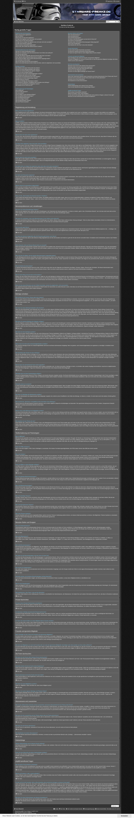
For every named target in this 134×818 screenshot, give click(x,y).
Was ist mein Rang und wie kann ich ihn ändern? (27, 61)
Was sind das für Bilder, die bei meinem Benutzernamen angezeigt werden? (33, 58)
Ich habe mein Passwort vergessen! (24, 43)
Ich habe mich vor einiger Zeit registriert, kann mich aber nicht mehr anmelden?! (34, 42)
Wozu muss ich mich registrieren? (23, 34)
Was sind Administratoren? (74, 34)
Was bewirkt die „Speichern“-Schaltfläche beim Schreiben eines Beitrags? (32, 82)
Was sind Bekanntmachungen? (23, 97)
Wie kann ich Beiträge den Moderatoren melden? (27, 81)
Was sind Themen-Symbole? (22, 101)
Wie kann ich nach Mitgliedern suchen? (77, 70)
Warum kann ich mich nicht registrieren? (25, 37)
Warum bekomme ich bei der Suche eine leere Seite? (80, 68)
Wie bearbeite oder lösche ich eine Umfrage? (26, 75)
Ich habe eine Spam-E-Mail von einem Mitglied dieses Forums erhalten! (84, 52)
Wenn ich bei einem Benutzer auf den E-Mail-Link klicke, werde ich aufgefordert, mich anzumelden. (38, 63)
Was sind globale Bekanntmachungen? (24, 96)
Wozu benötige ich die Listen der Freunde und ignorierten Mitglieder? (84, 57)
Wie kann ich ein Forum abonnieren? (76, 79)
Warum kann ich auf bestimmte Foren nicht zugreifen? (28, 76)
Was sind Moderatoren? (73, 36)
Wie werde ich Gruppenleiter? (75, 40)
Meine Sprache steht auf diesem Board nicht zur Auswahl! (29, 57)
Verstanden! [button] (124, 816)
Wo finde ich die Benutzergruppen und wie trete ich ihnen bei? (82, 39)
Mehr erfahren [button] (62, 816)
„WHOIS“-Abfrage (25, 785)
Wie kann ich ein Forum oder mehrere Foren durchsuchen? (81, 65)
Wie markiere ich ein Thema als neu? (24, 85)
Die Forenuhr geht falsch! (21, 54)
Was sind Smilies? (20, 93)
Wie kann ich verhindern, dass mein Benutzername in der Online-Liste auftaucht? (34, 52)
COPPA (98, 145)
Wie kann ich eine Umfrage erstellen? (24, 72)
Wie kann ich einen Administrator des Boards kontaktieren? (81, 96)
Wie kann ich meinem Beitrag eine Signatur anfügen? (28, 70)
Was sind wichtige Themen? (22, 99)
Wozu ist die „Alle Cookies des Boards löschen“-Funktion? (29, 46)
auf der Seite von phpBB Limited (65, 767)
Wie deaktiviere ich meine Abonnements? (77, 80)
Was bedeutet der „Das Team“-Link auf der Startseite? (80, 45)
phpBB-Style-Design (32, 813)
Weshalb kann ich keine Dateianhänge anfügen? (27, 78)
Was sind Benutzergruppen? (74, 37)
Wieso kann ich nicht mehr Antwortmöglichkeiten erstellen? (29, 73)
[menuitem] (24, 1)
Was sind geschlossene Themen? (23, 100)
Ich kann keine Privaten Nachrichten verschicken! (79, 50)
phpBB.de (18, 249)
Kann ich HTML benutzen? (22, 91)
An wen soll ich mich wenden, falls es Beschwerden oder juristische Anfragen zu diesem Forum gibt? (91, 95)
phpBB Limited (107, 248)
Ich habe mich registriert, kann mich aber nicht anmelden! (29, 39)
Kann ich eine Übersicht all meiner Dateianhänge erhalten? (81, 87)
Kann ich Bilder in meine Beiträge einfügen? (26, 94)
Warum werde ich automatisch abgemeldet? (26, 45)
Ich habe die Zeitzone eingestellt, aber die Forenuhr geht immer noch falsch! (33, 55)
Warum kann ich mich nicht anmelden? (24, 40)
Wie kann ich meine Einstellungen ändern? (25, 51)
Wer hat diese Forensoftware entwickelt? (77, 92)
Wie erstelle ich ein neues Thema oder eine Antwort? (28, 67)
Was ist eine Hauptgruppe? (74, 43)
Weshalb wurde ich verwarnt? (22, 79)
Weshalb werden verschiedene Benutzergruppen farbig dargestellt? (83, 42)
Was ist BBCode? (20, 90)
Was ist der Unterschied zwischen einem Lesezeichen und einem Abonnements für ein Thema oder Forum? (92, 76)
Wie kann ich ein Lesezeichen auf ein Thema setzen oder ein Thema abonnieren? (86, 77)
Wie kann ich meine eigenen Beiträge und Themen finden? (81, 71)
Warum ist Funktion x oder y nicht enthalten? (78, 93)
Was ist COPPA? (19, 36)
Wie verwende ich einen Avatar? (23, 60)
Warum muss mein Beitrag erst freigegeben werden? (28, 83)
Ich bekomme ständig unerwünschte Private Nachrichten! (81, 51)
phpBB (21, 811)
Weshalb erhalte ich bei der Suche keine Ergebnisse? (80, 67)
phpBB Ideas (87, 775)
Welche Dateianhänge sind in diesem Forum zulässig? (80, 85)
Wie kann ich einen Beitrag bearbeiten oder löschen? (28, 69)
